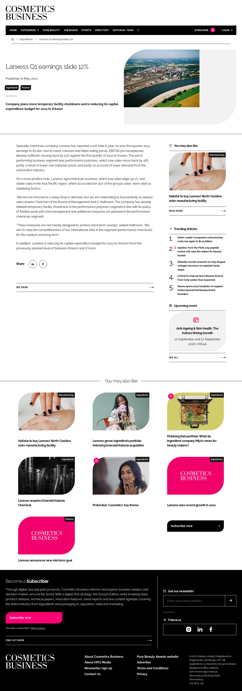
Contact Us (93, 674)
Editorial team (123, 30)
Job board (71, 30)
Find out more (15, 640)
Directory (102, 30)
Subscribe (204, 30)
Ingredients (12, 87)
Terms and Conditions (152, 668)
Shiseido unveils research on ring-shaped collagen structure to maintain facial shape (201, 266)
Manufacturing (217, 155)
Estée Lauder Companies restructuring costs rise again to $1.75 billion (200, 239)
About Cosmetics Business (104, 656)
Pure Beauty (51, 30)
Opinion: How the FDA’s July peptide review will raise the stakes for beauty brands (199, 251)
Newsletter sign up (98, 668)
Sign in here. (38, 628)
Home (13, 30)
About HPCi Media (98, 662)
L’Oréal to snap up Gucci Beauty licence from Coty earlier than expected (200, 278)
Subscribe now (181, 526)
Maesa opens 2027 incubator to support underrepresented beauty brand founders (200, 290)
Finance (26, 87)
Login (226, 30)
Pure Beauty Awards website (157, 656)
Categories (28, 30)
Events (86, 30)
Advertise (144, 662)
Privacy (142, 674)
